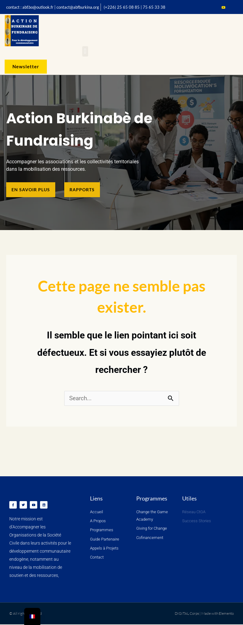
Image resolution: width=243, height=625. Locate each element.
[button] (85, 51)
